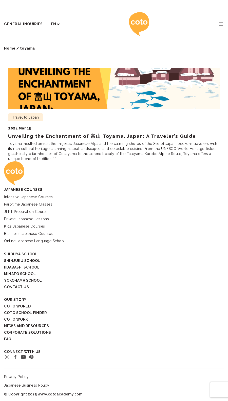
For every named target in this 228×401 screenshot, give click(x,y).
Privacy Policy (16, 377)
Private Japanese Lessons (26, 219)
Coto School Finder (25, 313)
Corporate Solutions (27, 332)
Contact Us (16, 287)
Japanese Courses (23, 190)
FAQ (7, 339)
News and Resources (26, 326)
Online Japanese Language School (34, 241)
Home (9, 48)
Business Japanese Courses (28, 234)
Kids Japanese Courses (24, 226)
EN (53, 24)
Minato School (20, 274)
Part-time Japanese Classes (28, 204)
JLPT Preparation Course (26, 212)
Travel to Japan (25, 117)
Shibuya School (20, 254)
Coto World (17, 306)
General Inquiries (23, 24)
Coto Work (16, 319)
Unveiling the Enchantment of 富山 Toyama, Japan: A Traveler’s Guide (102, 136)
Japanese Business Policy (26, 385)
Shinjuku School (22, 261)
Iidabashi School (22, 267)
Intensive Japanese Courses (28, 197)
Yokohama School (23, 280)
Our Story (15, 300)
